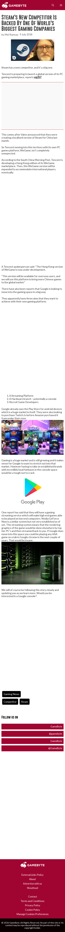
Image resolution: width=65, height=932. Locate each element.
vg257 (37, 77)
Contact (32, 896)
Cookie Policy (32, 909)
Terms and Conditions (32, 901)
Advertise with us (32, 883)
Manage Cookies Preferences (33, 914)
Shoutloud (32, 887)
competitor (10, 701)
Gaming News (11, 694)
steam (24, 701)
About (32, 879)
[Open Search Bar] (53, 5)
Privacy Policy (32, 905)
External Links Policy (32, 874)
